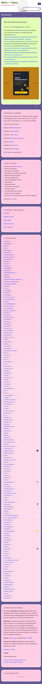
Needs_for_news (10, 460)
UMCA (8, 573)
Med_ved (8, 431)
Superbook (9, 540)
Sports (8, 533)
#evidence (11, 141)
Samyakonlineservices (12, 515)
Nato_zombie (9, 453)
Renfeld (8, 504)
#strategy (16, 148)
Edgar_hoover (10, 337)
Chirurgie (8, 295)
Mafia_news (9, 419)
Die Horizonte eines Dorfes (15, 22)
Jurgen (8, 397)
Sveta (7, 542)
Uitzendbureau (10, 571)
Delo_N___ (9, 321)
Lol (7, 415)
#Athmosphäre (25, 46)
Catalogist (9, 290)
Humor (8, 386)
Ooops (8, 475)
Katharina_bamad (11, 399)
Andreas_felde (10, 255)
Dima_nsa (9, 328)
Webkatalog (9, 584)
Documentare (10, 330)
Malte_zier (9, 422)
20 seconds (18, 166)
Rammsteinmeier (11, 502)
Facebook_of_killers (11, 350)
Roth (7, 511)
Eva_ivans (9, 341)
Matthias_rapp (10, 426)
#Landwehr (28, 39)
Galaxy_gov (9, 368)
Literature (8, 413)
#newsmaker (14, 145)
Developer (9, 326)
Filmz (7, 353)
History (8, 382)
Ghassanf (8, 373)
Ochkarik (8, 471)
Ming (7, 433)
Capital (8, 286)
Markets (8, 424)
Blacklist (8, 277)
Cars (7, 288)
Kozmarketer (9, 404)
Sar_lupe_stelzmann (11, 517)
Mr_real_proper (10, 442)
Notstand (8, 466)
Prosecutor (9, 495)
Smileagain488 (10, 531)
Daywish (8, 315)
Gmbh (7, 375)
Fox (7, 359)
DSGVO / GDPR (27, 638)
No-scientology (10, 464)
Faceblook (9, 348)
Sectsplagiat (9, 526)
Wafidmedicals (10, 582)
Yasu (7, 593)
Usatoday (8, 575)
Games (8, 370)
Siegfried (8, 529)
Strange (8, 535)
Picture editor (7, 220)
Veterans (8, 580)
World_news (9, 591)
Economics (9, 335)
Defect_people (10, 317)
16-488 (8, 241)
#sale (11, 134)
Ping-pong (9, 486)
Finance (8, 355)
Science (8, 524)
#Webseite (19, 30)
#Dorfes (27, 30)
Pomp (7, 484)
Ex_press (8, 346)
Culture (8, 312)
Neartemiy (9, 457)
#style (16, 63)
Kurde (7, 406)
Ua (6, 569)
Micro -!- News (9, 2)
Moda (7, 435)
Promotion (9, 491)
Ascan (7, 261)
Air (6, 248)
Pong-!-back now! (25, 27)
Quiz (7, 500)
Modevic (8, 437)
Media (7, 428)
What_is (8, 587)
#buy (16, 134)
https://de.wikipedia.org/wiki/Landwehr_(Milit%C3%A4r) (19, 41)
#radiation (9, 152)
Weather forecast (8, 216)
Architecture (9, 259)
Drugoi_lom (9, 333)
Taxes (7, 553)
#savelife (10, 127)
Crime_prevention (11, 310)
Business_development (12, 281)
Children (8, 292)
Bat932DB (9, 268)
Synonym (8, 544)
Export (8, 344)
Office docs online (9, 223)
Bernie (8, 275)
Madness (8, 417)
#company (20, 138)
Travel (7, 564)
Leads (7, 408)
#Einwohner (7, 46)
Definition (8, 319)
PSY (7, 497)
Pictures (8, 477)
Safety (7, 513)
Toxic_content (10, 562)
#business (14, 138)
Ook (7, 473)
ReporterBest (9, 506)
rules (10, 199)
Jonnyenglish (9, 395)
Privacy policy (13, 638)
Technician (9, 558)
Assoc (7, 263)
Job (7, 393)
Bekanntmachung (11, 272)
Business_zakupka (11, 284)
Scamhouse (9, 520)
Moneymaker (9, 439)
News (7, 462)
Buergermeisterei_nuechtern (14, 279)
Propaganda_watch (11, 493)
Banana (8, 266)
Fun (7, 364)
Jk (6, 390)
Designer (8, 324)
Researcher (9, 509)
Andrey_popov (10, 257)
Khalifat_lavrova (10, 402)
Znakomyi (8, 598)
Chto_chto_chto (10, 297)
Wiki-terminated (10, 589)
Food (7, 357)
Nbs (7, 455)
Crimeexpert (9, 308)
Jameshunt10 (10, 388)
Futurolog (8, 366)
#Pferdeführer (20, 39)
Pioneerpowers (10, 482)
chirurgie (18, 27)
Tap (7, 551)
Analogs (8, 252)
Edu (7, 339)
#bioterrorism (17, 127)
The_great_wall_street (12, 560)
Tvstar (7, 566)
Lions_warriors (10, 411)
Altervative (9, 250)
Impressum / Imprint (9, 649)
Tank (7, 546)
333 (7, 246)
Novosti (8, 468)
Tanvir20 (8, 549)
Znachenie (9, 595)
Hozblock (8, 384)
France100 (9, 361)
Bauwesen (9, 270)
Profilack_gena (10, 489)
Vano (7, 578)
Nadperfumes (10, 451)
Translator (6, 213)
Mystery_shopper (11, 446)
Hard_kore (9, 377)
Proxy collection (8, 227)
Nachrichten (9, 448)
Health (8, 379)
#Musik (13, 34)
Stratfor (8, 538)
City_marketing (10, 299)
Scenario (8, 522)
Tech (7, 555)
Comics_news (10, 306)
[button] (39, 4)
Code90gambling (11, 304)
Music (7, 444)
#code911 (16, 131)
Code (7, 301)
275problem (9, 243)
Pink (7, 480)
